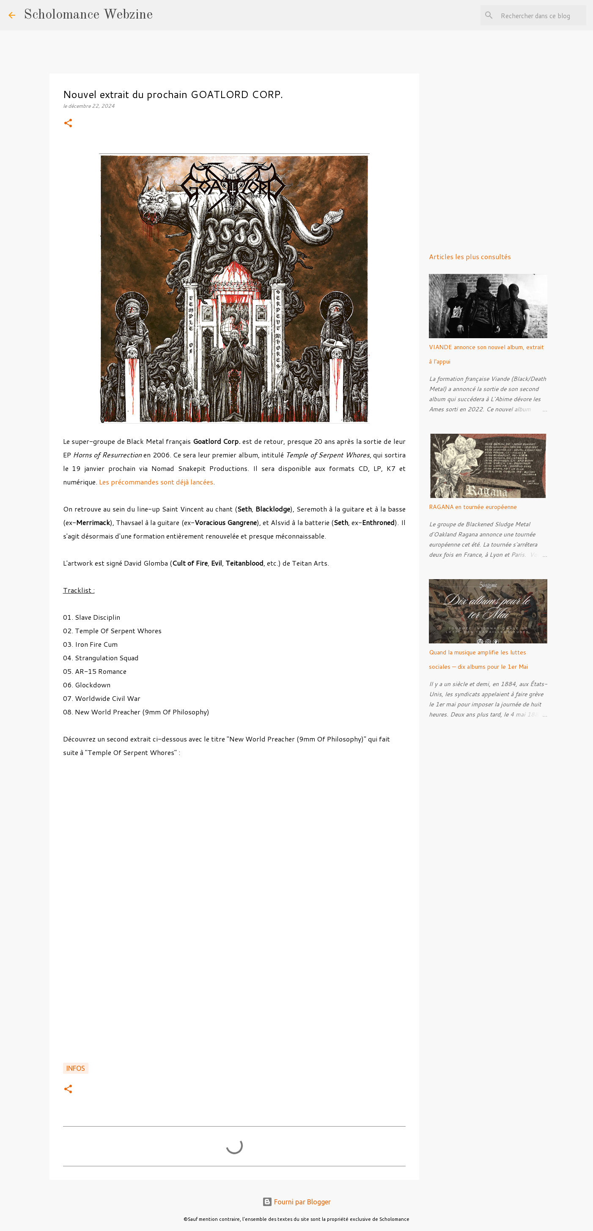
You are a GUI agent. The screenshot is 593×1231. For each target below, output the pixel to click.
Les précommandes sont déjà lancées (155, 482)
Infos (75, 1068)
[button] (68, 123)
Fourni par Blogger (296, 1202)
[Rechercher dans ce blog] (541, 15)
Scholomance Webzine (88, 15)
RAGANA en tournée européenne (473, 507)
